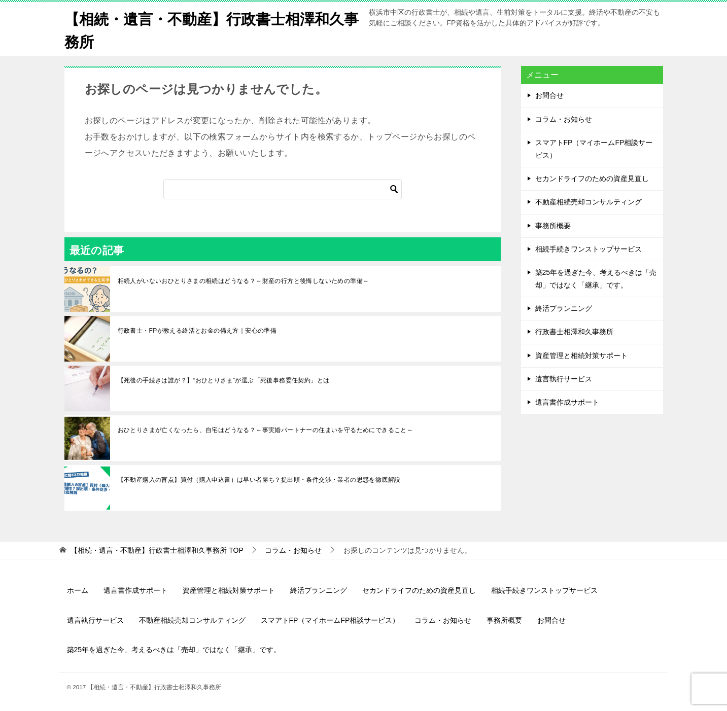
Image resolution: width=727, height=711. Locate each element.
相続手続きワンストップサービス (588, 248)
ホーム (77, 590)
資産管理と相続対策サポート (581, 355)
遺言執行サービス (563, 378)
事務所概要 (553, 225)
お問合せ (549, 95)
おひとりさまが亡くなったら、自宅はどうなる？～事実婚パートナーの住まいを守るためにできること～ (265, 430)
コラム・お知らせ (563, 119)
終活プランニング (563, 308)
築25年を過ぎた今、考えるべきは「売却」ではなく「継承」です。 (596, 278)
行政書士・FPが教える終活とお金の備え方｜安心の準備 (197, 330)
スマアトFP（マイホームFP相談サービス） (594, 148)
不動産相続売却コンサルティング (588, 202)
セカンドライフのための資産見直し (592, 178)
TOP (157, 550)
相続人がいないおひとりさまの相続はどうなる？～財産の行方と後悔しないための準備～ (243, 281)
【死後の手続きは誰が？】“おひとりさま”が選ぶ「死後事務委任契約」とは (224, 380)
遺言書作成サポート (567, 402)
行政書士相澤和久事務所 (574, 332)
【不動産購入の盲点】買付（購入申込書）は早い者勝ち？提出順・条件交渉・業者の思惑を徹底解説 (259, 479)
